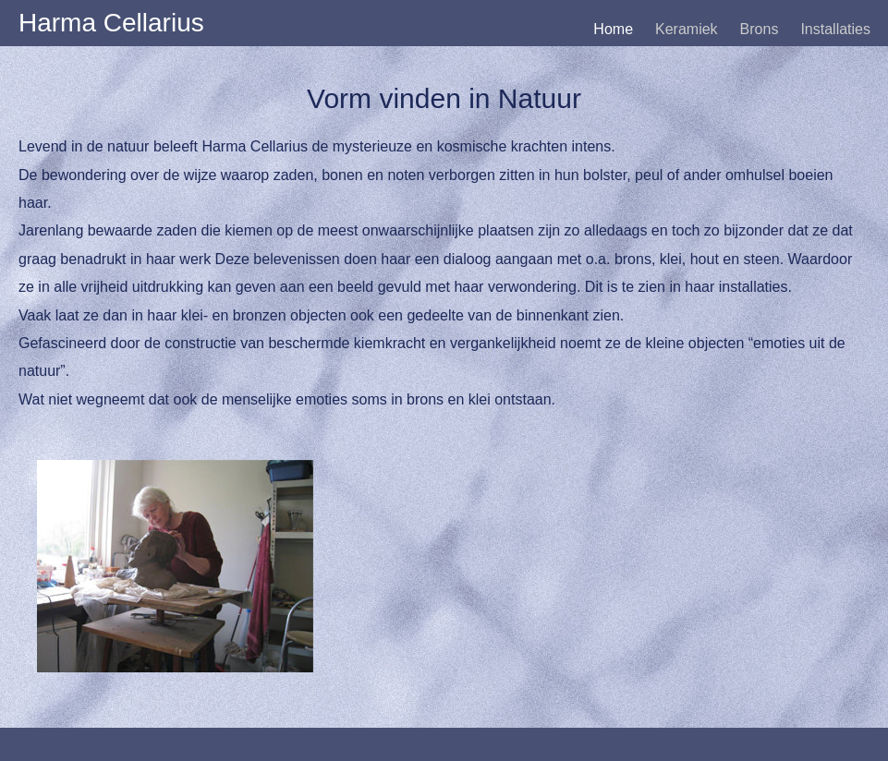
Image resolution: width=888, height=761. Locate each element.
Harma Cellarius (111, 22)
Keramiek (686, 29)
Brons (759, 29)
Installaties (835, 29)
